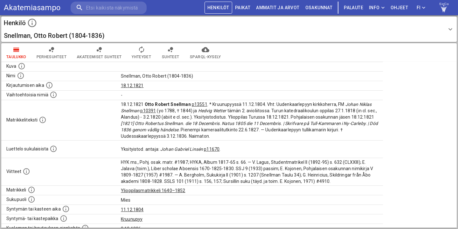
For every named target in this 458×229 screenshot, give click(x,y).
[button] (229, 29)
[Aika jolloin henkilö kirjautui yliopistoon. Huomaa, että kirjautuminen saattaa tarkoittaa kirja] (49, 85)
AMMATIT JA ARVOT (277, 8)
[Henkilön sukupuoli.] (31, 199)
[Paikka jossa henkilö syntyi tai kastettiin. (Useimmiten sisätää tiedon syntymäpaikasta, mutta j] (64, 218)
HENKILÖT (218, 8)
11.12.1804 (132, 209)
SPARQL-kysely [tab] (205, 52)
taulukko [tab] (16, 52)
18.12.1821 (132, 85)
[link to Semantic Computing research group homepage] (444, 8)
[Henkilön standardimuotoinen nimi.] (21, 76)
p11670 (211, 149)
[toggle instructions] (32, 23)
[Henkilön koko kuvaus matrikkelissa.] (43, 120)
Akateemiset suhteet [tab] (99, 52)
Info (376, 8)
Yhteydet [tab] (141, 52)
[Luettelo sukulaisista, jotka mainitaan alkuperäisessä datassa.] (53, 149)
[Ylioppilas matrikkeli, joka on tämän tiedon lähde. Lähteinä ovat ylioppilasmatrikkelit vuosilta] (31, 190)
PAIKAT (242, 8)
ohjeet (399, 8)
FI (421, 8)
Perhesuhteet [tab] (51, 52)
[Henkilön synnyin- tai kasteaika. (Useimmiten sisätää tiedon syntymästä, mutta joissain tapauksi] (66, 209)
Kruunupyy (131, 219)
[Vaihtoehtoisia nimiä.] (53, 95)
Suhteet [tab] (170, 52)
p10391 (148, 110)
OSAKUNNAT (319, 8)
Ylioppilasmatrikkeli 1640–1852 (153, 190)
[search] (108, 8)
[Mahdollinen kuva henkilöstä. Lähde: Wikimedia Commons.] (22, 66)
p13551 (199, 104)
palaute (353, 8)
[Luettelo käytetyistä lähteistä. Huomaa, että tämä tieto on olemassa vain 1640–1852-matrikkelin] (26, 171)
